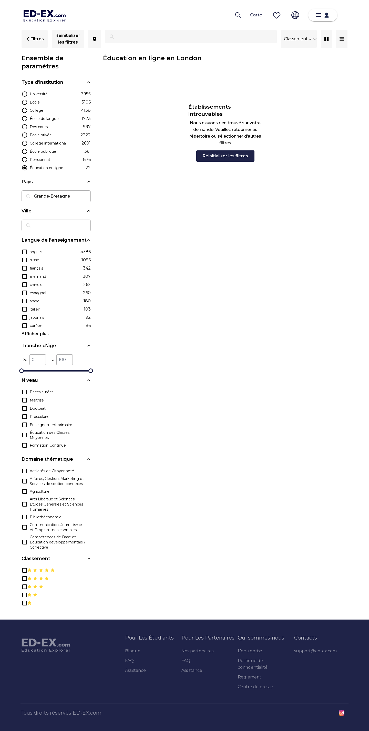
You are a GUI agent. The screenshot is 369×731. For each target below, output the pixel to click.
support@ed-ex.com (315, 650)
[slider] (21, 370)
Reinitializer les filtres (68, 39)
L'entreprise (250, 650)
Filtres (34, 39)
